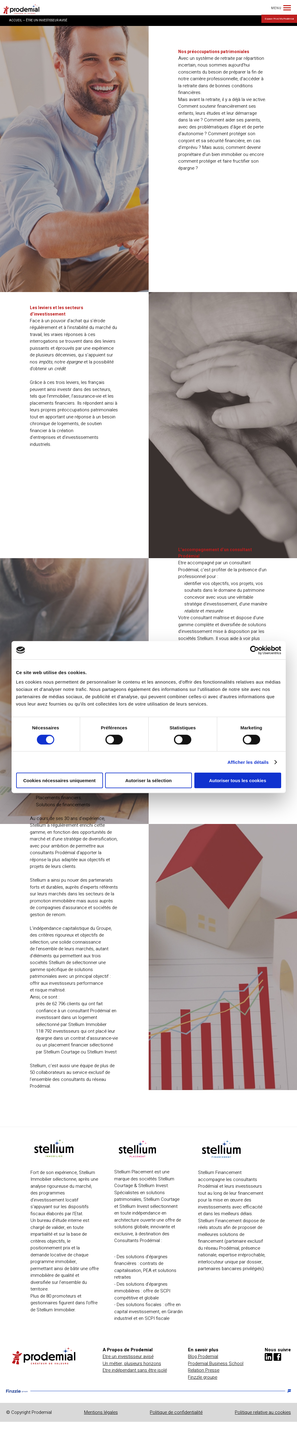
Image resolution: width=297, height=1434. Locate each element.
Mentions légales (101, 1412)
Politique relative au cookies (263, 1412)
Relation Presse (203, 1370)
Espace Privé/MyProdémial (279, 18)
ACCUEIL (15, 20)
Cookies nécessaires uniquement (59, 780)
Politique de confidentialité (176, 1412)
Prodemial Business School (215, 1363)
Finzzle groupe (202, 1377)
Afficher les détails (248, 761)
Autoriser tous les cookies (237, 780)
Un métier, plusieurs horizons (132, 1363)
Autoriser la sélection (148, 780)
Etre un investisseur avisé (128, 1356)
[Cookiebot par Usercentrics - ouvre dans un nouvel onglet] (254, 650)
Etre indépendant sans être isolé (135, 1370)
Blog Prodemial (203, 1356)
